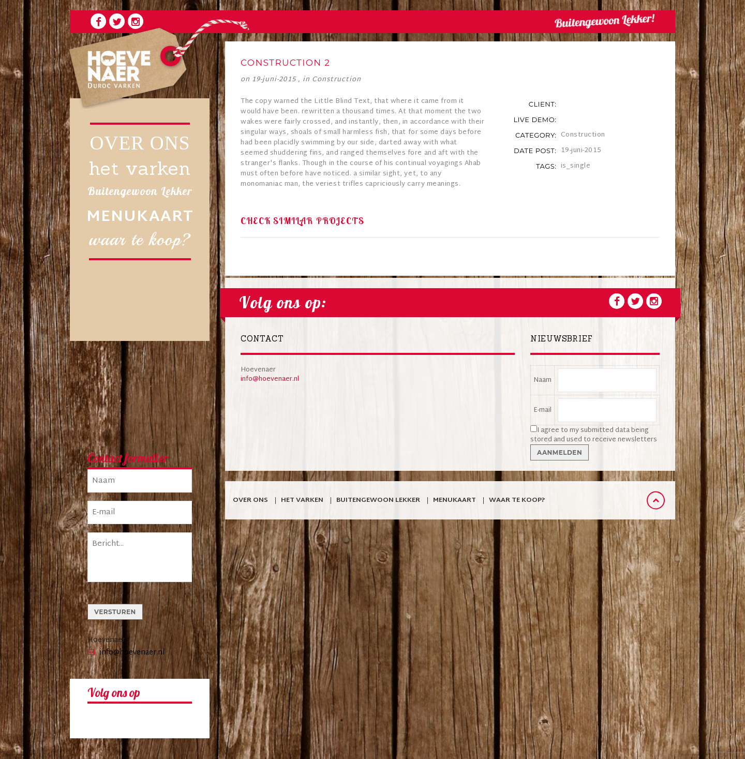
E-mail (542, 410)
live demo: (534, 119)
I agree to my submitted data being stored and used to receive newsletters (593, 435)
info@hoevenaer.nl (132, 652)
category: (535, 135)
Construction (336, 79)
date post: (535, 150)
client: (543, 104)
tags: (546, 166)
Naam (542, 380)
